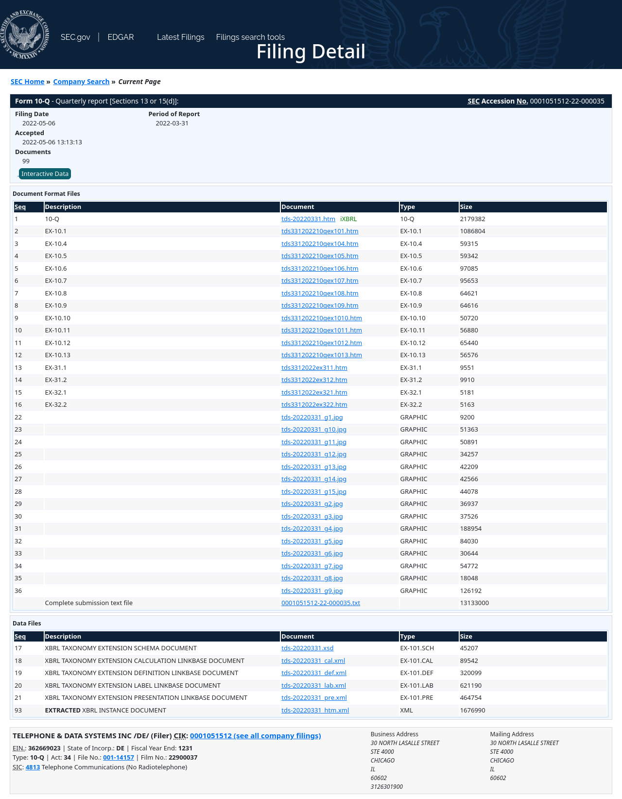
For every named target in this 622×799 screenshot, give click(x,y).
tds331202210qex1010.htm (321, 317)
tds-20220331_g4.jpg (312, 528)
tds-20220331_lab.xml (313, 685)
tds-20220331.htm (308, 218)
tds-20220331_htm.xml (315, 710)
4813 (33, 767)
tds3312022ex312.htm (314, 379)
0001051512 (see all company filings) (255, 735)
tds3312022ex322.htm (314, 404)
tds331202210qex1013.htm (321, 354)
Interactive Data (45, 173)
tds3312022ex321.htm (314, 392)
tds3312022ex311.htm (314, 367)
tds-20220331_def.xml (313, 672)
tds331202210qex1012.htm (321, 342)
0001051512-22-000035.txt (320, 602)
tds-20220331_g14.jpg (313, 478)
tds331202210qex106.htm (319, 268)
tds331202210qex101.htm (319, 230)
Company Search (81, 81)
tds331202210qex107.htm (319, 280)
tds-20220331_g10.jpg (313, 429)
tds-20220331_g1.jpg (312, 417)
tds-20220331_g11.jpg (313, 441)
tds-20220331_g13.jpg (313, 466)
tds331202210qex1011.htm (321, 330)
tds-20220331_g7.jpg (312, 565)
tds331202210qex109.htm (319, 305)
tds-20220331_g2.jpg (312, 503)
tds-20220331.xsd (307, 647)
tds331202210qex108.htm (319, 293)
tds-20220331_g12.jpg (313, 454)
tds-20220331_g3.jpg (312, 516)
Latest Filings (180, 37)
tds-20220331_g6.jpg (312, 553)
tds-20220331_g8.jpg (312, 577)
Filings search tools (250, 37)
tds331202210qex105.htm (319, 255)
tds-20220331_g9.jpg (312, 590)
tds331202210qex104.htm (319, 243)
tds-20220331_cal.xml (313, 660)
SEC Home (28, 81)
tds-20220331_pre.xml (314, 697)
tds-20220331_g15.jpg (313, 491)
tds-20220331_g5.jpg (312, 541)
